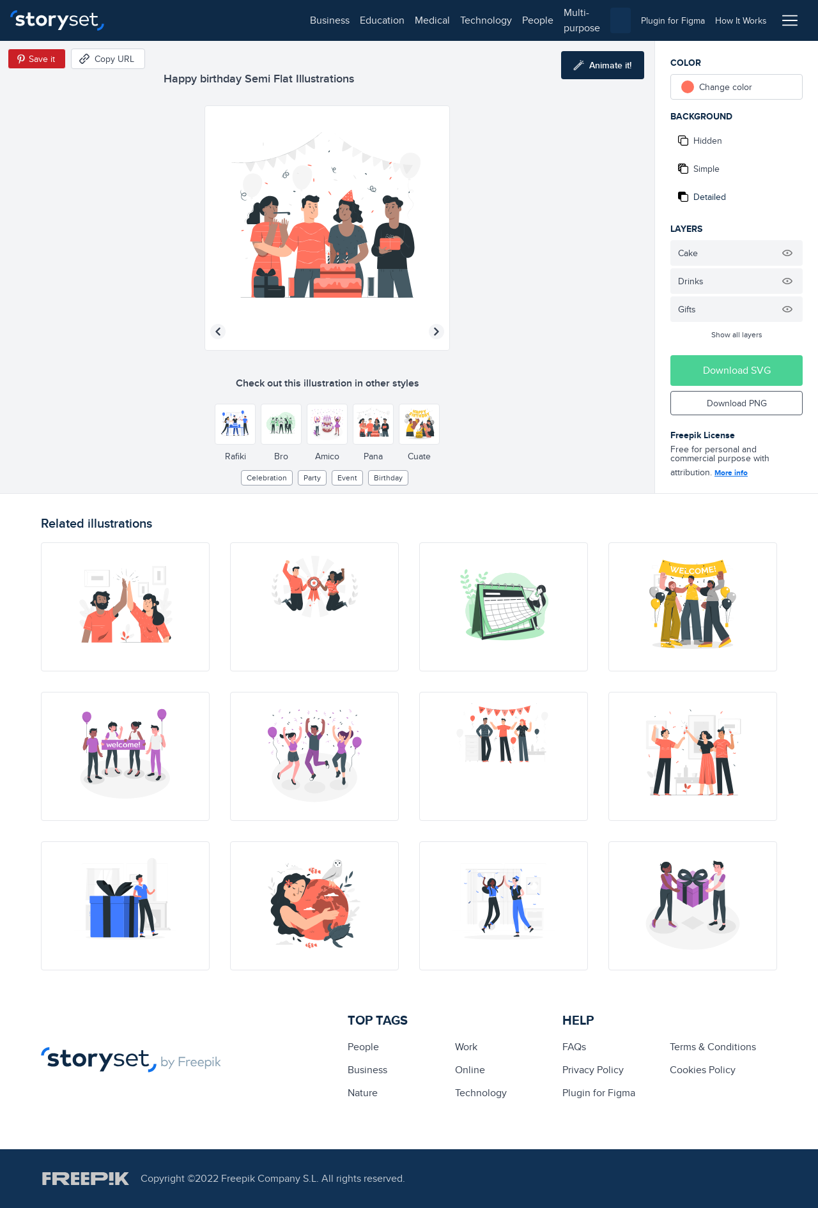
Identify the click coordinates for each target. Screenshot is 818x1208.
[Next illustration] (436, 331)
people (352, 20)
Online (470, 1069)
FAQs (574, 1046)
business (144, 20)
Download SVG (737, 370)
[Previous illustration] (218, 331)
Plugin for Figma (598, 1092)
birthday (388, 477)
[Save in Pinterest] (37, 59)
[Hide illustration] (787, 253)
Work (466, 1046)
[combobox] (541, 20)
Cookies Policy (703, 1069)
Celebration (267, 477)
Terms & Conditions (713, 1046)
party (312, 477)
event (347, 477)
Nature (363, 1092)
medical (247, 20)
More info (731, 473)
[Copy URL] (108, 59)
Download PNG (737, 403)
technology (301, 20)
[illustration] (125, 606)
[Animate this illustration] (602, 65)
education (196, 20)
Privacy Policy (593, 1069)
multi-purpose (409, 20)
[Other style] (235, 424)
